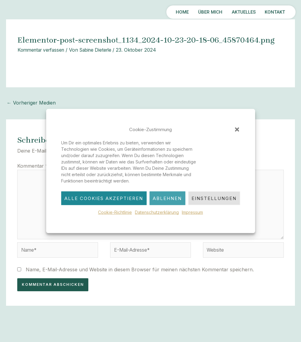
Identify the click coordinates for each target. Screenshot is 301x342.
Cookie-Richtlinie (115, 212)
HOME (167, 12)
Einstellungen (214, 198)
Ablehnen (167, 198)
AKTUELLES (237, 12)
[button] (237, 130)
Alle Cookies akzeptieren (103, 198)
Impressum (192, 212)
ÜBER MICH (198, 12)
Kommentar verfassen (43, 50)
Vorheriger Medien (31, 103)
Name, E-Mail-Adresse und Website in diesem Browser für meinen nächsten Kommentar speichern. (140, 272)
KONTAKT (272, 12)
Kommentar (32, 166)
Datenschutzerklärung (157, 212)
